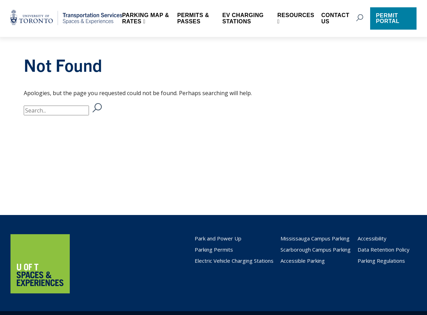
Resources (295, 15)
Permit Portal (387, 18)
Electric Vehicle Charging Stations (234, 260)
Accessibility (372, 238)
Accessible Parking (302, 260)
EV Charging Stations (242, 18)
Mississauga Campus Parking (315, 238)
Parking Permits (214, 249)
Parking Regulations (381, 260)
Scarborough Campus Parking (315, 249)
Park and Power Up (218, 238)
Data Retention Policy (384, 249)
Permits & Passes (193, 18)
